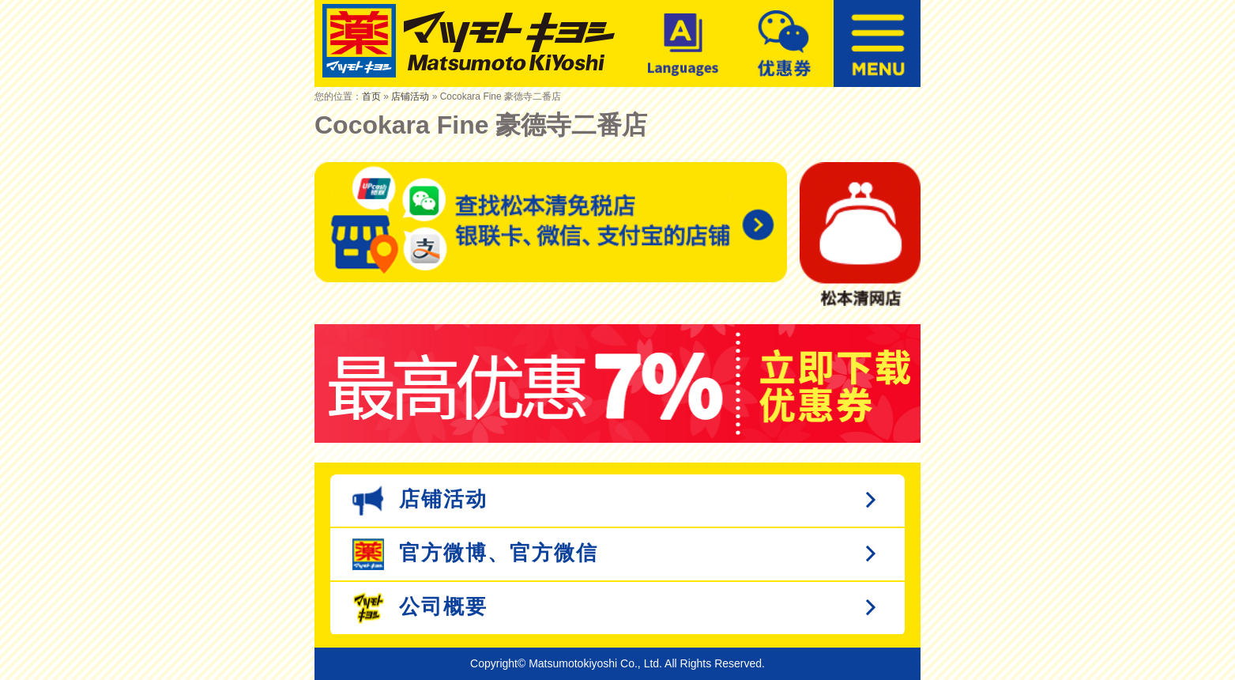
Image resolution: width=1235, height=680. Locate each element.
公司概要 (420, 608)
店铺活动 (410, 96)
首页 (371, 96)
